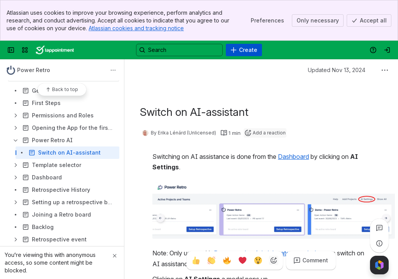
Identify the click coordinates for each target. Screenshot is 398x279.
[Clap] (211, 260)
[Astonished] (258, 260)
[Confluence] (54, 50)
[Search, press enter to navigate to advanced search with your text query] (179, 50)
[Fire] (227, 260)
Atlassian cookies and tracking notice (136, 28)
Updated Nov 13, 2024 (336, 70)
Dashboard (293, 156)
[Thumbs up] (196, 260)
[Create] (244, 50)
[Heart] (242, 260)
